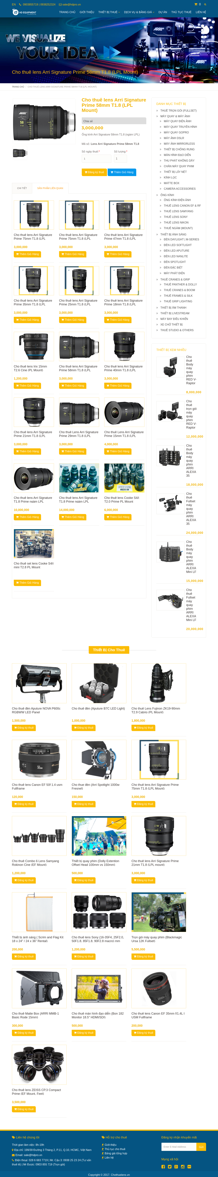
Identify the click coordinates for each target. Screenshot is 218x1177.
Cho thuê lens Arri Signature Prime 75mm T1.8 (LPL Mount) (33, 238)
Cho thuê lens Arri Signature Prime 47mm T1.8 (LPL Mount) (123, 238)
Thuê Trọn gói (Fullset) (178, 110)
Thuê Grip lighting (178, 301)
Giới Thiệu (87, 12)
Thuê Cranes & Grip (175, 279)
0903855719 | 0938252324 (38, 4)
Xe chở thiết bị (171, 324)
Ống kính (167, 195)
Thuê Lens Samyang (178, 211)
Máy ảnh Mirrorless (179, 143)
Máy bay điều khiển (174, 318)
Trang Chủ (67, 12)
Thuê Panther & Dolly (180, 284)
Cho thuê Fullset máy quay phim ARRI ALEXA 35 (191, 508)
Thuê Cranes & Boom (179, 290)
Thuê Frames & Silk (178, 295)
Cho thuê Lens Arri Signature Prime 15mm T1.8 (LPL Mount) (124, 435)
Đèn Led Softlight (178, 245)
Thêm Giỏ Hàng (122, 172)
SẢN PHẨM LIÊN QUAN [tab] (50, 188)
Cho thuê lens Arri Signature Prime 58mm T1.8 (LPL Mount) (78, 370)
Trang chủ (18, 87)
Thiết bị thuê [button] (109, 12)
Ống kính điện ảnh (177, 200)
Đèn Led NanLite (176, 256)
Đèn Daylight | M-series (181, 239)
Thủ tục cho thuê (113, 1149)
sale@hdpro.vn (72, 4)
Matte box (171, 183)
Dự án (163, 12)
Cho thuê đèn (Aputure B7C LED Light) (98, 708)
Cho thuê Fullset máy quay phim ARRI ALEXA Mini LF (191, 605)
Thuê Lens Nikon (176, 222)
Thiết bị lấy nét (175, 171)
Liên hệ (201, 12)
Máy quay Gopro (176, 132)
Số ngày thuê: (91, 151)
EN (14, 4)
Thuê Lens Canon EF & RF (182, 205)
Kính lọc (170, 177)
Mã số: (110, 143)
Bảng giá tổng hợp (114, 1153)
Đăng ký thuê (94, 172)
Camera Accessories (180, 188)
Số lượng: (120, 151)
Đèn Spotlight (175, 262)
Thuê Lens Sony (176, 216)
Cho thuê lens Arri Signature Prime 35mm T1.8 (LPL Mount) (33, 304)
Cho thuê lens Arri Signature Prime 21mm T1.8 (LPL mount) (33, 435)
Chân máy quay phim (179, 166)
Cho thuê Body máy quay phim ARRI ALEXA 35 (191, 460)
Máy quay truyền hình (180, 126)
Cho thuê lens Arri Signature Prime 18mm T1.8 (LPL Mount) (123, 304)
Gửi (201, 1147)
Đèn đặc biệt (173, 267)
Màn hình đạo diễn (177, 155)
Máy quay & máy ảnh (175, 116)
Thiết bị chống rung (179, 149)
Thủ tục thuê (181, 12)
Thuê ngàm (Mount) (178, 228)
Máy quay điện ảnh (177, 121)
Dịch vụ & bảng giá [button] (139, 12)
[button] (205, 4)
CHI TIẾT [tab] (22, 188)
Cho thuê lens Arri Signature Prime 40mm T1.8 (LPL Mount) (123, 370)
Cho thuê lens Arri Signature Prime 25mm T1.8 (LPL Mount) (78, 304)
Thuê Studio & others (177, 330)
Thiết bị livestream (174, 313)
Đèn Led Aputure (176, 250)
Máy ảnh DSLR (174, 138)
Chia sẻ (88, 121)
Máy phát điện (174, 273)
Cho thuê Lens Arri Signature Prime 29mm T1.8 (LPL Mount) (78, 435)
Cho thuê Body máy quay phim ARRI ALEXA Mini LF (191, 557)
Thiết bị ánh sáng (173, 234)
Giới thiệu (109, 1144)
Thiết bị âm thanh (173, 307)
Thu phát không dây (179, 160)
